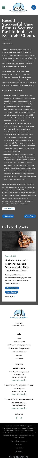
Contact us (16, 201)
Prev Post (8, 216)
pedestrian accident (14, 104)
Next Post (30, 216)
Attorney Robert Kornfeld (11, 55)
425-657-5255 (19, 326)
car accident (13, 132)
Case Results (8, 209)
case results (16, 64)
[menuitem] (19, 445)
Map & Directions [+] (19, 380)
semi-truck (11, 160)
